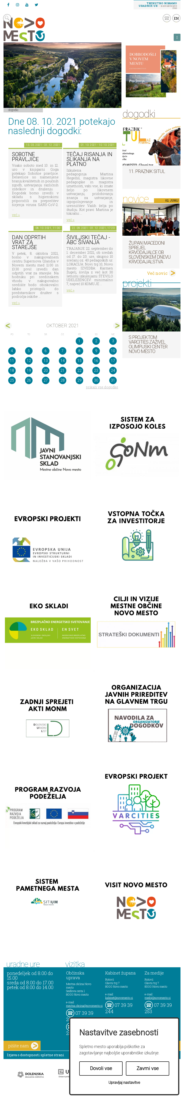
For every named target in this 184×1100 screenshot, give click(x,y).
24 (113, 370)
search (7, 18)
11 (12, 360)
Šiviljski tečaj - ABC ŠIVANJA (88, 240)
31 (113, 380)
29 (79, 380)
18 (12, 370)
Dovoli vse (101, 1068)
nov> (116, 325)
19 (29, 370)
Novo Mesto (35, 29)
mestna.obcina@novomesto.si (84, 1006)
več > (16, 215)
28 (62, 380)
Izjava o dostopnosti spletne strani (35, 1055)
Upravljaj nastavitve (124, 1082)
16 (96, 360)
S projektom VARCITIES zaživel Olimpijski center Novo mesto (148, 344)
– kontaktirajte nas (158, 5)
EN (176, 18)
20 (46, 370)
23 (96, 370)
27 (46, 380)
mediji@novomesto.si (158, 998)
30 (96, 380)
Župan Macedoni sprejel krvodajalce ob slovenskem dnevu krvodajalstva (150, 252)
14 (62, 360)
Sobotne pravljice (25, 156)
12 (29, 360)
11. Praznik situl (147, 171)
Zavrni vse (148, 1068)
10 (113, 351)
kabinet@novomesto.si (119, 998)
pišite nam (23, 1045)
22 (79, 370)
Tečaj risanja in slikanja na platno (89, 159)
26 (29, 380)
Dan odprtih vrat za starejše (29, 242)
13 (46, 360)
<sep (8, 325)
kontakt (167, 18)
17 (113, 360)
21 (62, 370)
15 (79, 360)
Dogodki (13, 110)
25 (12, 380)
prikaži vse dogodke (102, 387)
